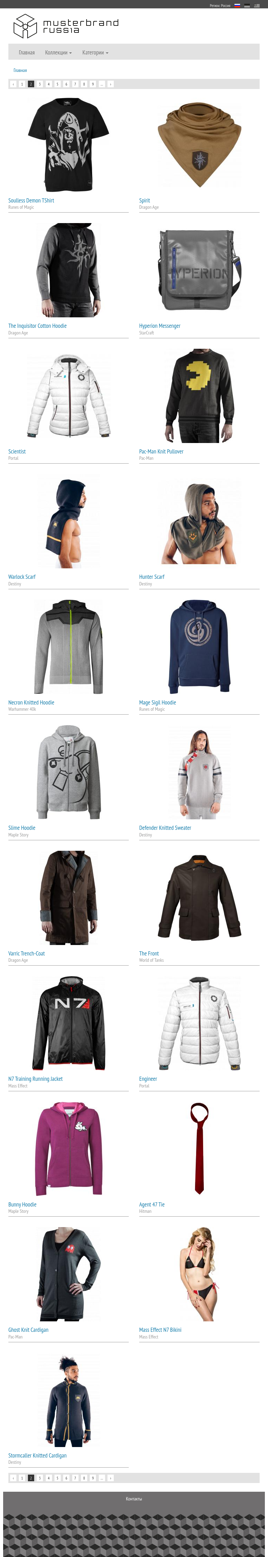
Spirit (144, 200)
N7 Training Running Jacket (35, 1079)
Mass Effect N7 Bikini (160, 1330)
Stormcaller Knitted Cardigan (37, 1455)
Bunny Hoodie (22, 1204)
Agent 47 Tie (152, 1204)
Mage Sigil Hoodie (157, 702)
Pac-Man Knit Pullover (161, 451)
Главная (27, 52)
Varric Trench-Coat (26, 953)
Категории (95, 52)
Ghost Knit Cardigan (28, 1330)
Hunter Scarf (151, 577)
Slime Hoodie (21, 828)
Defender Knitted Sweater (165, 828)
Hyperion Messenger (159, 326)
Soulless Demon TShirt (31, 200)
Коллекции (58, 52)
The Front (149, 953)
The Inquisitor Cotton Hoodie (37, 326)
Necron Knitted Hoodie (31, 702)
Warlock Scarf (22, 577)
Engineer (148, 1079)
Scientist (17, 451)
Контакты (134, 1499)
